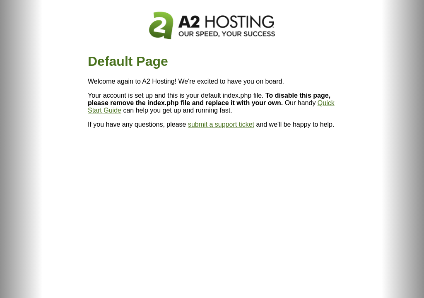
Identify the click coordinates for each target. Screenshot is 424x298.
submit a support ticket (221, 124)
